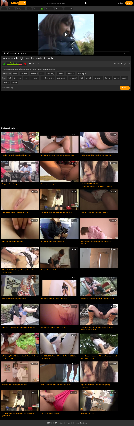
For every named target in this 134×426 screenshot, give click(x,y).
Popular (11, 9)
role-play (50, 74)
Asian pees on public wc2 (89, 270)
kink (9, 78)
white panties (61, 78)
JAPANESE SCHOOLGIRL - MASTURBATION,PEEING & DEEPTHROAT (96, 185)
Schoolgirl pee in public (49, 184)
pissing (14, 82)
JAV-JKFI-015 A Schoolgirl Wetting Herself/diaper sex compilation (19, 271)
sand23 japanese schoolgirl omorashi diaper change (96, 242)
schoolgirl (73, 78)
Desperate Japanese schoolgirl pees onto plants (97, 298)
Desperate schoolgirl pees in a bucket (54, 270)
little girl (108, 78)
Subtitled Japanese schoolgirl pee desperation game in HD (18, 414)
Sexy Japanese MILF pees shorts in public (56, 384)
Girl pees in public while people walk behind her (18, 327)
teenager (17, 78)
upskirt (88, 78)
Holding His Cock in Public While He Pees (16, 155)
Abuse (61, 423)
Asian (15, 74)
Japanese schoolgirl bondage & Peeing (94, 212)
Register (120, 3)
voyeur (116, 78)
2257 (48, 423)
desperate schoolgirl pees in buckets (54, 298)
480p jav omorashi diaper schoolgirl (14, 384)
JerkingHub (68, 9)
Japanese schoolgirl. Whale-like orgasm (16, 212)
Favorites (38, 9)
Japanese (70, 74)
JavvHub (59, 9)
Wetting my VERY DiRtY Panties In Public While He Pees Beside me (20, 357)
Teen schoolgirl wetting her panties (14, 298)
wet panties (98, 78)
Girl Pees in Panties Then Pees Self (53, 327)
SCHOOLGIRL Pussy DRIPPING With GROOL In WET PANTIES (58, 357)
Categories (20, 9)
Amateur (24, 74)
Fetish (33, 74)
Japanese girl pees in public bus (52, 241)
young (26, 78)
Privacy (68, 423)
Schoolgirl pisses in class (50, 413)
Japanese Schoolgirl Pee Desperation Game (56, 212)
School (60, 74)
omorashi (35, 78)
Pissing (81, 74)
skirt (81, 78)
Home (4, 9)
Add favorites (34, 64)
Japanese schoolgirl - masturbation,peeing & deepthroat (96, 386)
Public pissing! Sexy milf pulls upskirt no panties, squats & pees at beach (97, 328)
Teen (41, 74)
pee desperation (48, 78)
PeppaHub (49, 9)
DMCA (55, 423)
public (124, 78)
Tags (29, 9)
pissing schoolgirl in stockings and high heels (96, 155)
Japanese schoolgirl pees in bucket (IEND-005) (57, 155)
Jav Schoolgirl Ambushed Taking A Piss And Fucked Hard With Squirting (99, 357)
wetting (6, 82)
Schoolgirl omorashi (87, 413)
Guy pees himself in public (11, 184)
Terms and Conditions (80, 423)
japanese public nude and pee (12, 241)
